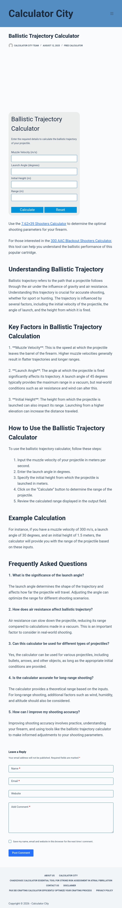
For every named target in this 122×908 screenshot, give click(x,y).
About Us (49, 875)
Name (15, 768)
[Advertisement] (61, 80)
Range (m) (17, 191)
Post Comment (21, 852)
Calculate (27, 210)
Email (15, 781)
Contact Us (52, 885)
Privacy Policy (104, 890)
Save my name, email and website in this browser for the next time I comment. (53, 841)
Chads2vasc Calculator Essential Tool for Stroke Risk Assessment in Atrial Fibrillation (61, 880)
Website (16, 793)
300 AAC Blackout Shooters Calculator (81, 241)
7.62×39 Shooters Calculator (43, 224)
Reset (60, 210)
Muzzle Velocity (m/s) (24, 152)
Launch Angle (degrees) (25, 165)
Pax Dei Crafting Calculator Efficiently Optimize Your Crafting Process (50, 890)
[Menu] (111, 13)
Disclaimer (69, 885)
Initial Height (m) (21, 178)
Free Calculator (73, 45)
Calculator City (41, 13)
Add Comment (20, 807)
